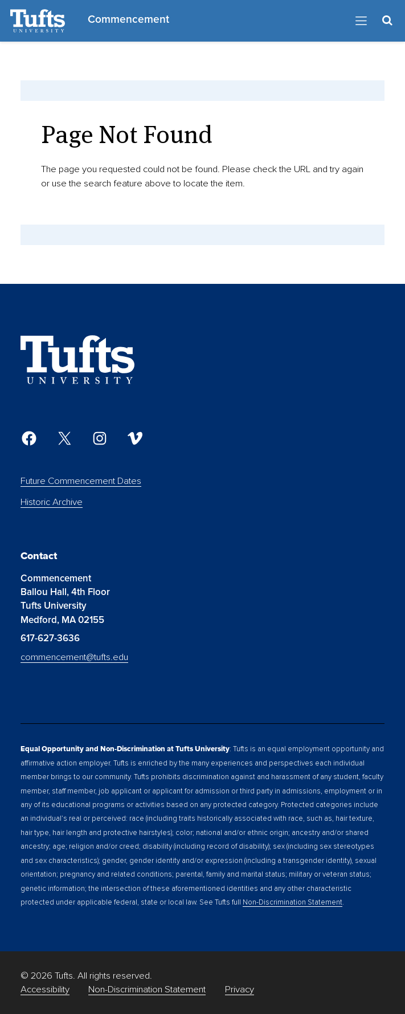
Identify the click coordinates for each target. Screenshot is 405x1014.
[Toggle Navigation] (361, 21)
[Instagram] (99, 438)
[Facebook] (29, 438)
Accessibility (45, 989)
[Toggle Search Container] (387, 20)
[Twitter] (64, 438)
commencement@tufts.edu (74, 657)
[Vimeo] (135, 438)
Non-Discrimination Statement (292, 902)
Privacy (239, 989)
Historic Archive (52, 502)
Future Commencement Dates (81, 481)
